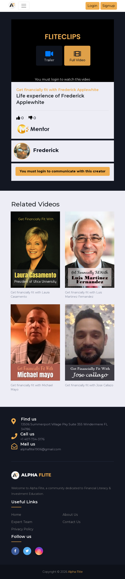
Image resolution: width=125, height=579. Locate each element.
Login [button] (92, 6)
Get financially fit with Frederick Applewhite (57, 90)
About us (70, 515)
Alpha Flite (75, 572)
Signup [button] (108, 6)
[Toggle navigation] (23, 6)
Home (16, 515)
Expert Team (21, 522)
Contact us (71, 522)
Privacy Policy (22, 529)
